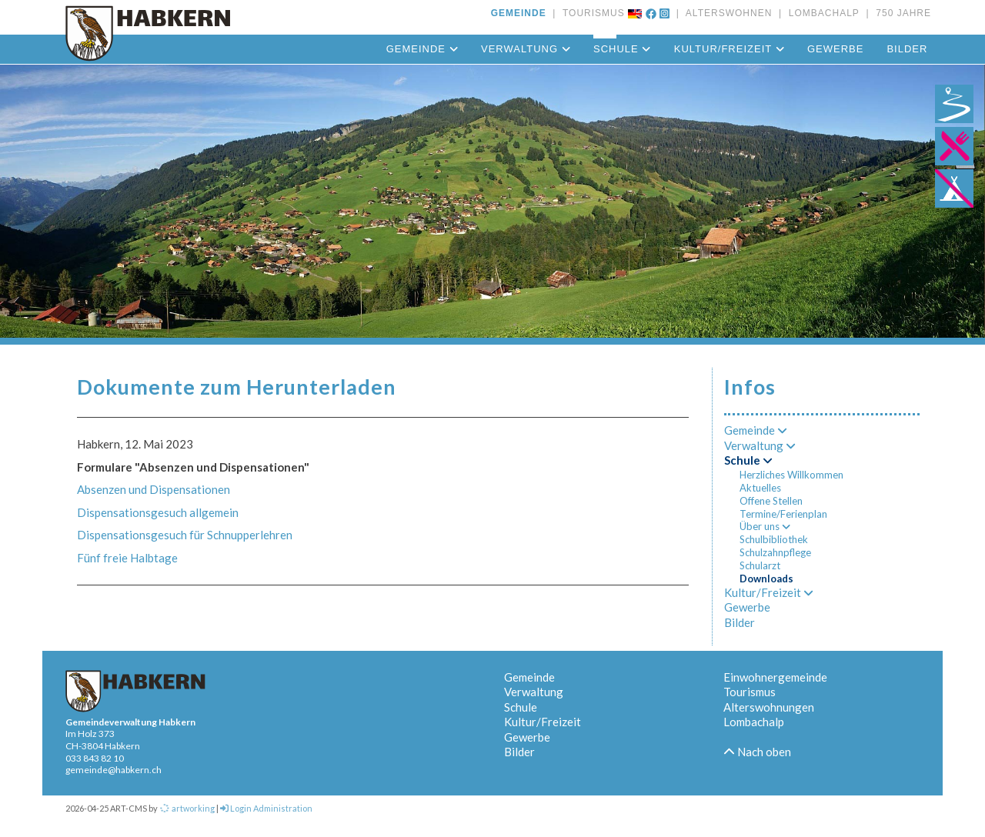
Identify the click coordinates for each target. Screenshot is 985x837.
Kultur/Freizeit (729, 49)
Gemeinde (422, 49)
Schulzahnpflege (775, 552)
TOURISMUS (590, 13)
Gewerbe (835, 49)
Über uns (765, 526)
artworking (187, 808)
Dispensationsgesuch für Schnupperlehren (184, 535)
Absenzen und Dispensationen (153, 489)
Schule (622, 49)
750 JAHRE (900, 13)
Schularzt (760, 565)
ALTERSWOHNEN (725, 13)
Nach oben (757, 752)
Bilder (906, 49)
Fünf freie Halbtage (127, 558)
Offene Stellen (771, 501)
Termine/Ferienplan (783, 514)
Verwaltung (525, 49)
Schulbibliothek (774, 539)
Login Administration (266, 808)
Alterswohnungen (768, 707)
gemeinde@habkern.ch (113, 769)
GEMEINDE (518, 13)
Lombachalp (753, 722)
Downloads (766, 578)
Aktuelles (760, 488)
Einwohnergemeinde (775, 677)
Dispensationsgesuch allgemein (158, 512)
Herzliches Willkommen (791, 475)
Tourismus (749, 692)
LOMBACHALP (821, 13)
